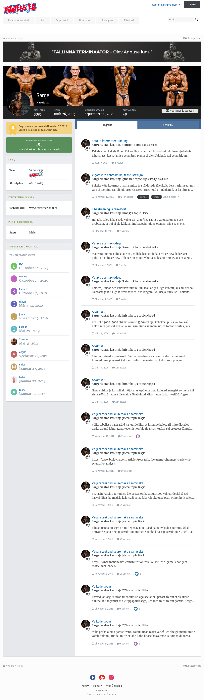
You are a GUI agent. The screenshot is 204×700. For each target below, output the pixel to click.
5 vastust (122, 265)
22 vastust (119, 333)
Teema (97, 685)
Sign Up (192, 4)
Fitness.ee (84, 20)
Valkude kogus (102, 586)
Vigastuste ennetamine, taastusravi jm (117, 175)
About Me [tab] (168, 125)
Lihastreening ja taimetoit (109, 209)
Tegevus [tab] (107, 125)
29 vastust (125, 436)
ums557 (23, 276)
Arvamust (98, 312)
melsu (22, 364)
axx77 (22, 389)
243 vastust (125, 196)
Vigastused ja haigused (155, 179)
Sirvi (42, 20)
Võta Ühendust (114, 685)
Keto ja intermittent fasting (110, 141)
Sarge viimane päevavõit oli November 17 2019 (43, 126)
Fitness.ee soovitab (18, 20)
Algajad (150, 315)
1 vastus (117, 162)
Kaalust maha (149, 144)
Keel (85, 685)
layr (21, 263)
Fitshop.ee (107, 20)
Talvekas (23, 339)
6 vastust (123, 608)
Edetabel (129, 20)
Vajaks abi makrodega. (107, 243)
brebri (22, 377)
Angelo (22, 351)
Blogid (141, 418)
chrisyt (22, 301)
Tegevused (62, 20)
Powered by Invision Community (102, 694)
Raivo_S (23, 289)
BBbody (23, 326)
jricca (22, 314)
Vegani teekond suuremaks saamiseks (117, 414)
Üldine (145, 213)
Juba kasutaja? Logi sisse (166, 4)
